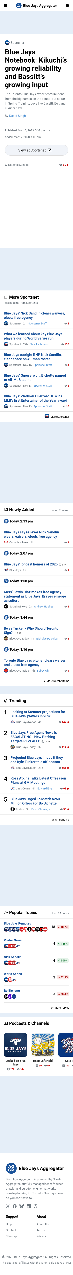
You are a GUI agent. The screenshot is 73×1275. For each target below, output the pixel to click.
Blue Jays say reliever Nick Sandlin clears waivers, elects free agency (31, 534)
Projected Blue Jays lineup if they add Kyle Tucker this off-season (37, 759)
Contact (11, 1230)
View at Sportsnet (35, 150)
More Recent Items (56, 681)
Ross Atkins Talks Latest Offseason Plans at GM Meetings (38, 780)
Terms (41, 1230)
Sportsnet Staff (37, 323)
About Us (43, 1224)
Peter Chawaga (40, 809)
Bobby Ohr (43, 670)
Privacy (41, 1236)
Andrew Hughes (43, 606)
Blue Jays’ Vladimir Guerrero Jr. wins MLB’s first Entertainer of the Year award (35, 398)
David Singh (17, 116)
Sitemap (11, 1236)
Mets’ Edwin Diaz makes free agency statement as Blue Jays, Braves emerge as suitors (35, 596)
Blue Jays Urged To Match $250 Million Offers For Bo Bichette (35, 801)
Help (9, 1224)
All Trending (60, 819)
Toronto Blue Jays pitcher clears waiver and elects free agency (35, 662)
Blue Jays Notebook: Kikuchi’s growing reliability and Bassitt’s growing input (36, 68)
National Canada (17, 164)
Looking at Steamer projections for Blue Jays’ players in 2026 (38, 714)
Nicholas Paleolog (47, 638)
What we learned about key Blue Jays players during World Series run (33, 336)
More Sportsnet (57, 416)
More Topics (60, 1007)
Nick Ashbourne (39, 344)
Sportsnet (14, 42)
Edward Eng (44, 788)
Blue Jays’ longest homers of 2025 (30, 564)
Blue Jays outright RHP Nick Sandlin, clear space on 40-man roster (33, 357)
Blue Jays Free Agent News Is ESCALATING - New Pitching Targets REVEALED (34, 736)
